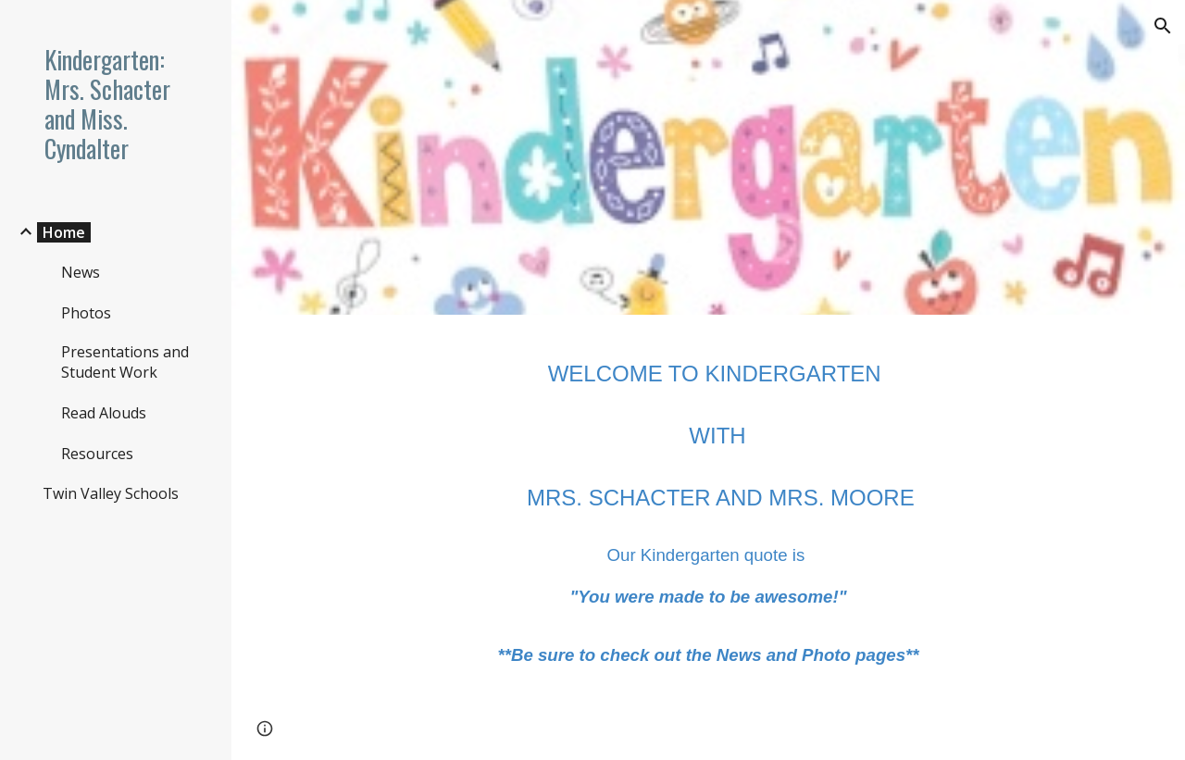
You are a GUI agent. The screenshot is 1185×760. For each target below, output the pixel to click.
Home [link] (64, 232)
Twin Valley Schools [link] (111, 493)
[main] (708, 507)
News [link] (80, 272)
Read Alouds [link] (103, 413)
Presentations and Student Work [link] (125, 362)
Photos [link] (86, 313)
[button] (1163, 26)
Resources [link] (97, 453)
